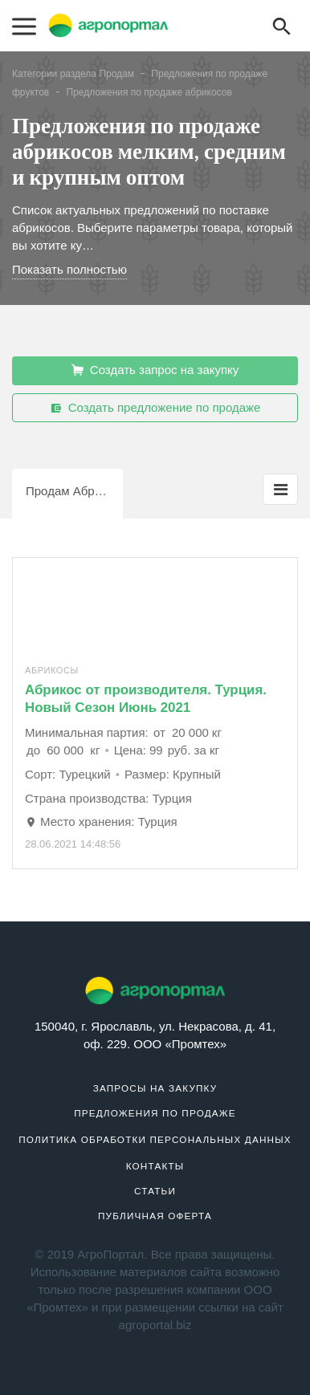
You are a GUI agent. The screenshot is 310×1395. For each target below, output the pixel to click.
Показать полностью (69, 269)
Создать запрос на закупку (155, 370)
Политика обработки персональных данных (155, 1139)
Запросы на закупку (155, 1088)
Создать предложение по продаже (155, 408)
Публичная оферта (155, 1215)
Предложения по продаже (155, 1113)
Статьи (155, 1191)
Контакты (155, 1166)
